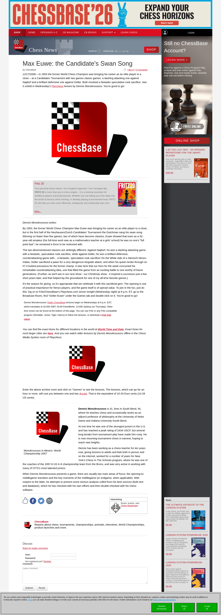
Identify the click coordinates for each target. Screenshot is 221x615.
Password (30, 558)
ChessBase (41, 521)
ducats (83, 393)
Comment (27, 564)
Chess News (43, 50)
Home (31, 32)
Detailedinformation (162, 607)
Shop (17, 32)
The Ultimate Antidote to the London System (185, 506)
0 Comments (141, 70)
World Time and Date (111, 329)
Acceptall (207, 607)
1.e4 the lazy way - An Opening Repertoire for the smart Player (185, 152)
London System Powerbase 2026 (187, 535)
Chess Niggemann (129, 505)
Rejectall (184, 607)
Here (30, 599)
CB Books (90, 32)
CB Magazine (71, 32)
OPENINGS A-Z (49, 32)
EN (120, 51)
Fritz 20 (39, 183)
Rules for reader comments (35, 548)
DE (116, 51)
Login (191, 33)
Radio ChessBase (56, 302)
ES (124, 51)
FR (127, 51)
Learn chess (129, 32)
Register (47, 561)
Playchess (57, 86)
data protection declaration (164, 599)
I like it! (130, 70)
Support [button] (109, 32)
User (27, 554)
